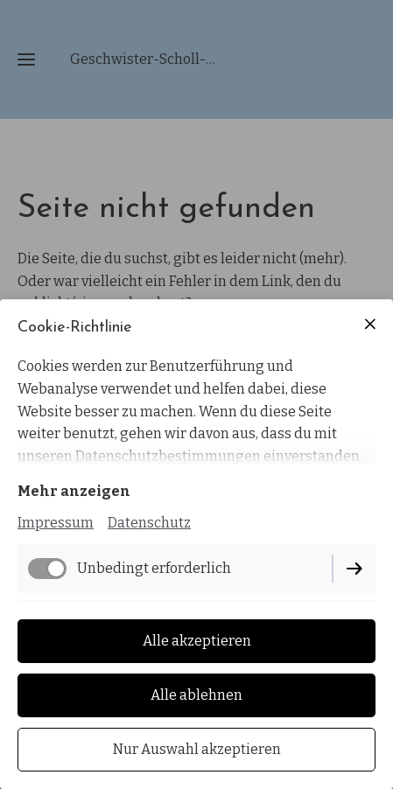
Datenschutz (149, 522)
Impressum (56, 522)
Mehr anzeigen (74, 491)
